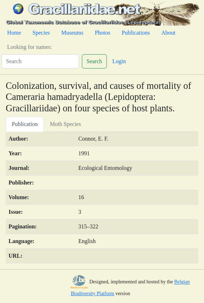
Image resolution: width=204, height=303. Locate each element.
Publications (136, 33)
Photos (102, 33)
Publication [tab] (25, 124)
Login (119, 61)
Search (94, 61)
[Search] (40, 61)
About (168, 33)
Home (14, 33)
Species (41, 33)
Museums (72, 33)
